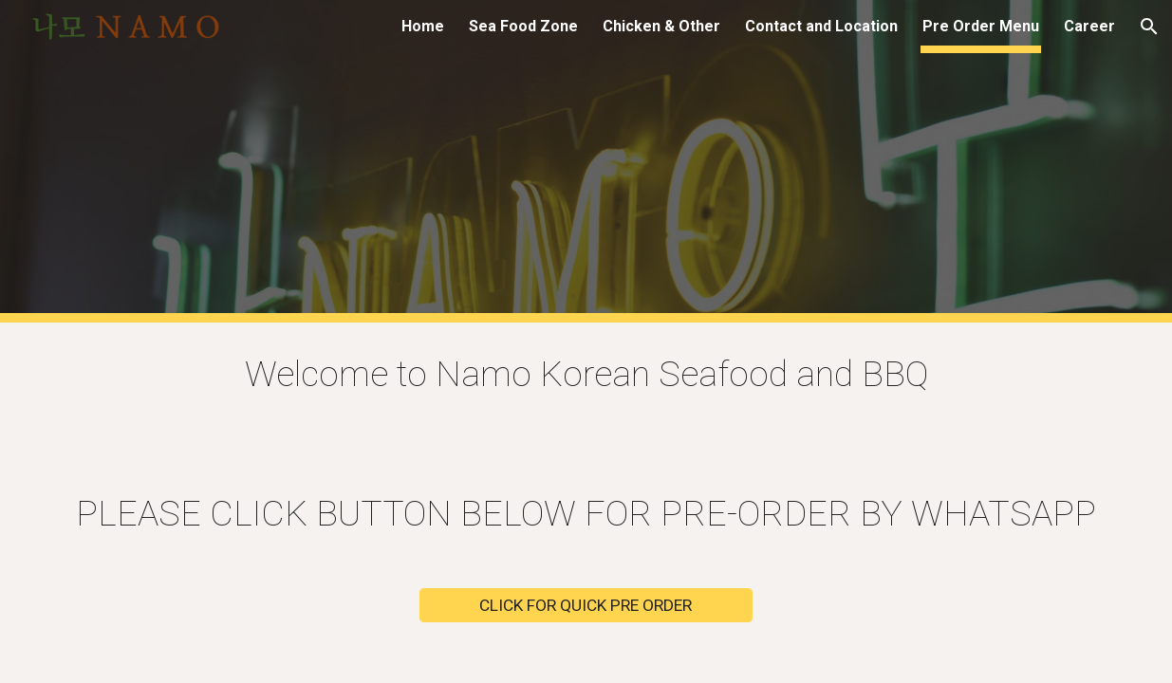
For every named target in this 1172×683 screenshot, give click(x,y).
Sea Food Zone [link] (523, 26)
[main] (586, 374)
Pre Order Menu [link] (980, 26)
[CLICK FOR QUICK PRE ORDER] (586, 606)
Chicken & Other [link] (661, 26)
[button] (1149, 26)
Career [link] (1089, 26)
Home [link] (422, 26)
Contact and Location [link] (821, 26)
